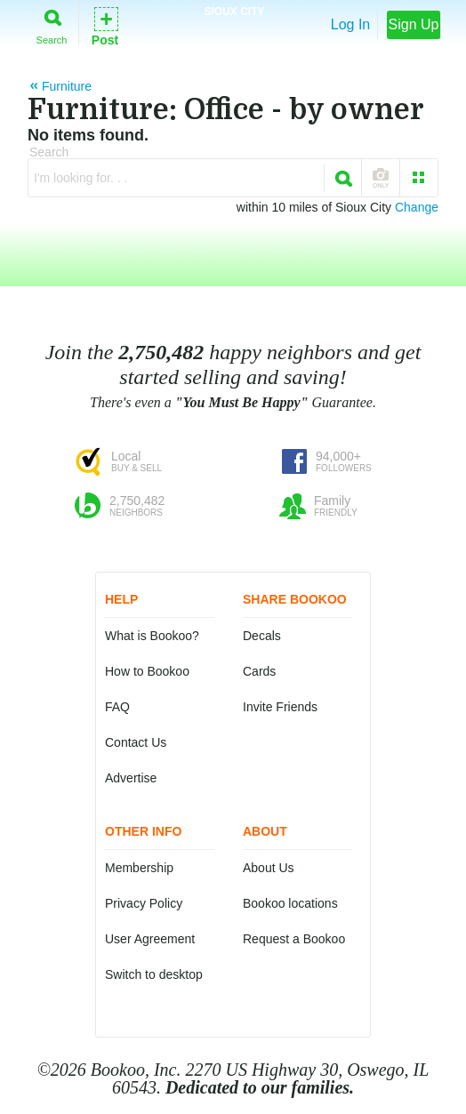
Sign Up (414, 24)
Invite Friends (280, 707)
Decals (262, 636)
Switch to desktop (154, 974)
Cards (259, 671)
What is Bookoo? (152, 636)
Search (52, 23)
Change (416, 207)
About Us (268, 868)
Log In (350, 24)
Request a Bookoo (294, 939)
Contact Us (135, 742)
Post (105, 25)
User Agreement (150, 939)
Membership (139, 868)
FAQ (117, 707)
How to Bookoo (147, 671)
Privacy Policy (143, 903)
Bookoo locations (290, 903)
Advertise (131, 778)
